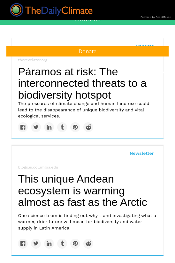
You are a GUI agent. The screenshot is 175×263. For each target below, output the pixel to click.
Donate (87, 51)
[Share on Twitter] (36, 127)
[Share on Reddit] (88, 127)
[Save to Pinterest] (75, 127)
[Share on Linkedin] (49, 127)
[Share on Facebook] (23, 127)
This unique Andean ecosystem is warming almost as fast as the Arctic (82, 190)
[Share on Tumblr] (62, 127)
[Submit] (166, 73)
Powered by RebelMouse (156, 17)
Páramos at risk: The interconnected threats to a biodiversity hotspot (82, 83)
